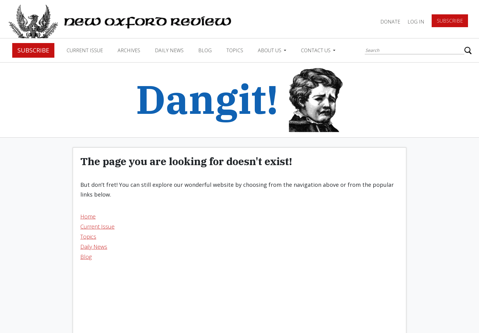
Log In (416, 21)
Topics (234, 50)
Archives (129, 50)
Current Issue (85, 50)
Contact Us (316, 50)
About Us (270, 50)
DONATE (390, 21)
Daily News (169, 50)
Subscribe (450, 20)
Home (88, 216)
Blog (205, 50)
